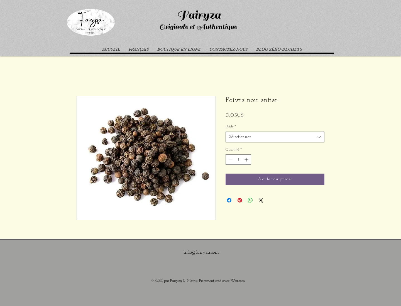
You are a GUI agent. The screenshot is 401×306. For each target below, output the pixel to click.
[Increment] (246, 159)
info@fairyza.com (201, 252)
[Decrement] (229, 159)
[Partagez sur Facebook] (229, 200)
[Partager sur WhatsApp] (250, 200)
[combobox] (275, 137)
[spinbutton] (238, 159)
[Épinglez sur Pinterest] (239, 200)
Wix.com (238, 281)
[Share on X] (261, 200)
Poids (231, 126)
